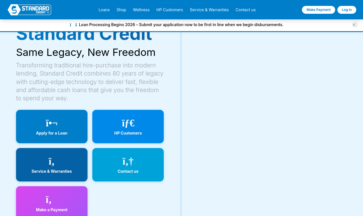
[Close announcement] (355, 25)
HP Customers (169, 10)
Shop (121, 10)
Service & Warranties (209, 10)
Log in (347, 10)
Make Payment (318, 10)
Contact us (246, 10)
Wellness (141, 10)
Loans (104, 10)
